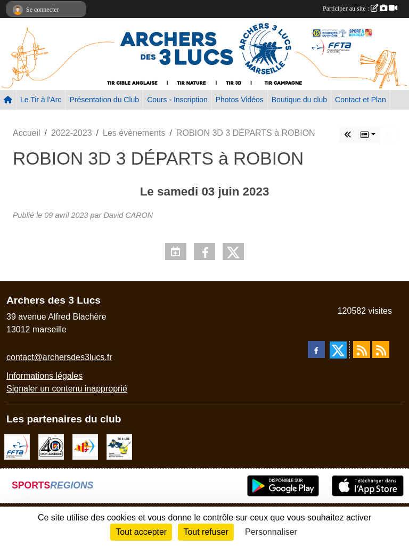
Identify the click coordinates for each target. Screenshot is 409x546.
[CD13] (119, 446)
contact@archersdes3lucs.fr (59, 357)
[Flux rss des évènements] (380, 349)
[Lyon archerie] (51, 446)
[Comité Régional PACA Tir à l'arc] (85, 446)
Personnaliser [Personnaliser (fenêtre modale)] (271, 531)
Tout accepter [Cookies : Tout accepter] (141, 531)
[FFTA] (17, 446)
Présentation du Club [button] (104, 99)
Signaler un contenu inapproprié (66, 388)
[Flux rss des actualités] (361, 349)
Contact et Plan (360, 99)
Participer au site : (360, 8)
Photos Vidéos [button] (240, 99)
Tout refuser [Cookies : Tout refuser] (205, 531)
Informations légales (44, 375)
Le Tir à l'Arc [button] (40, 99)
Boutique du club (299, 99)
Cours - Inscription (177, 99)
